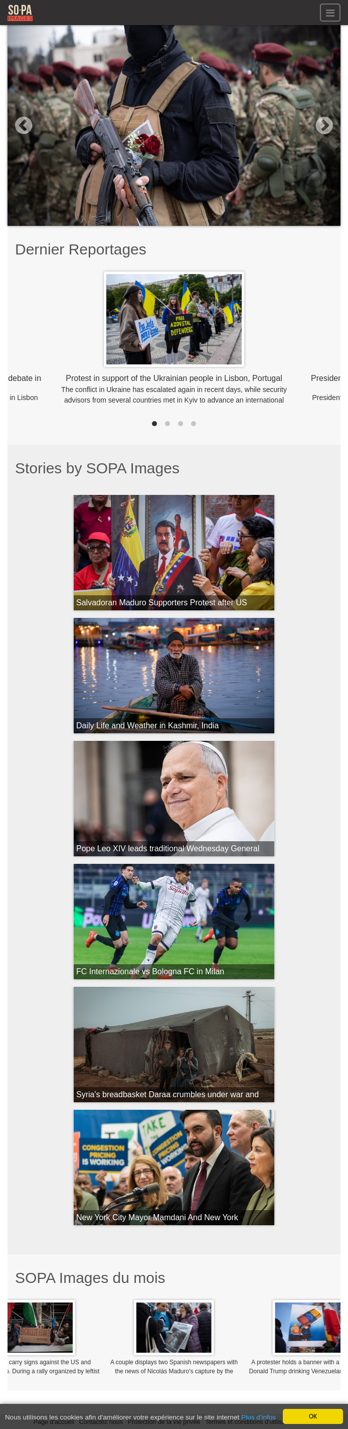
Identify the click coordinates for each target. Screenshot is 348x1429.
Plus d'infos (258, 1417)
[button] (33, 125)
